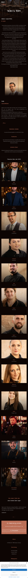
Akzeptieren (14, 569)
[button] (26, 562)
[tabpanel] (14, 511)
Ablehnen (14, 572)
